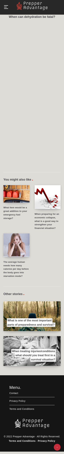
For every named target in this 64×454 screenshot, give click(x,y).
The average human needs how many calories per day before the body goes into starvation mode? (16, 269)
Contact (13, 393)
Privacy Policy (17, 401)
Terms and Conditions (21, 409)
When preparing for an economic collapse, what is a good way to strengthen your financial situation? (47, 221)
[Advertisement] (32, 55)
